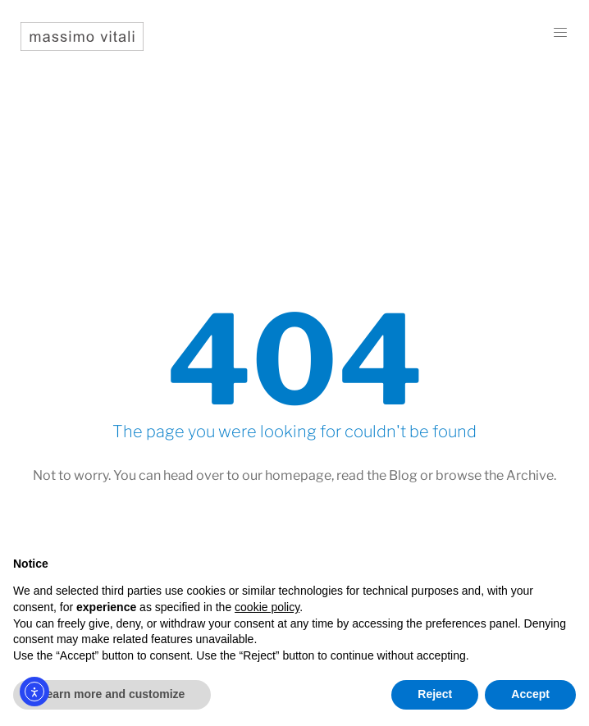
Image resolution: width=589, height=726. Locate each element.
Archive (530, 475)
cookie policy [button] (267, 607)
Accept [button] (530, 694)
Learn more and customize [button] (112, 694)
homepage (298, 475)
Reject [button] (435, 694)
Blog (403, 475)
